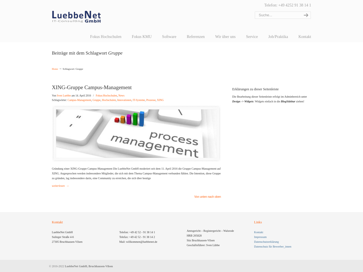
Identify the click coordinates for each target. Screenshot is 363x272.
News (121, 95)
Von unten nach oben (207, 196)
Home (55, 69)
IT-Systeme (139, 100)
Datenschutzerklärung (266, 241)
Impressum (260, 237)
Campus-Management (79, 100)
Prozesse (151, 100)
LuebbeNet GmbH (76, 17)
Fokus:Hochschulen (106, 95)
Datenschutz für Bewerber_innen (272, 246)
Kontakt (258, 232)
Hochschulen (109, 100)
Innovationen (124, 100)
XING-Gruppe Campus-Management (92, 87)
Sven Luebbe (64, 95)
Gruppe (96, 100)
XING (160, 100)
